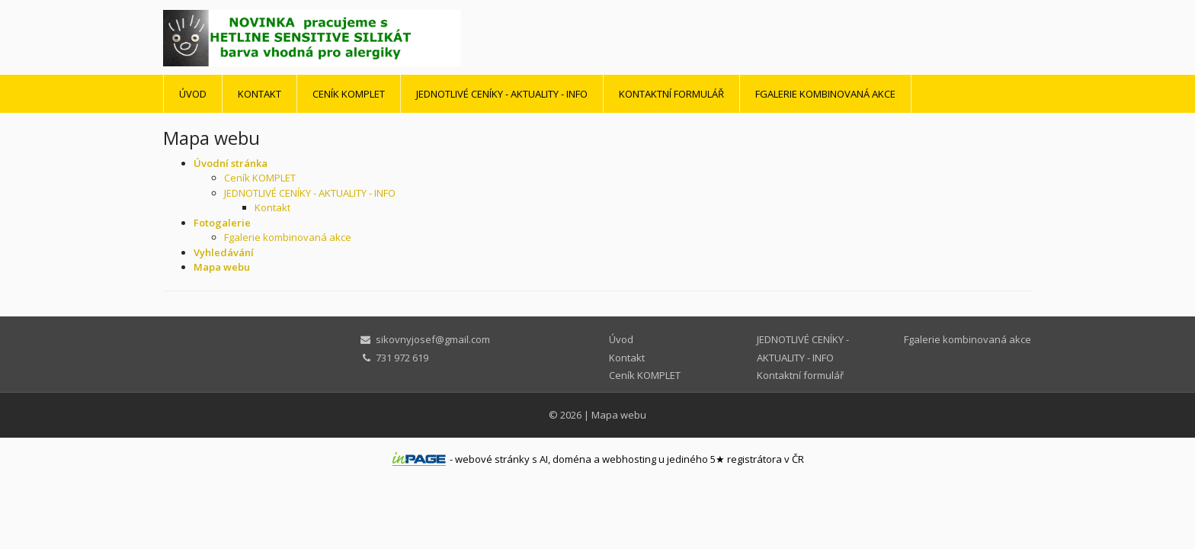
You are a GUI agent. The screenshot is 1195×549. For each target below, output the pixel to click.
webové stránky (492, 459)
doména (572, 459)
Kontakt (259, 94)
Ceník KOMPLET (348, 94)
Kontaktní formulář (671, 94)
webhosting (629, 459)
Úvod (193, 94)
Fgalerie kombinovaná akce (825, 94)
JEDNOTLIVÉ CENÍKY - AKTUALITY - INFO (502, 94)
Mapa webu (618, 415)
